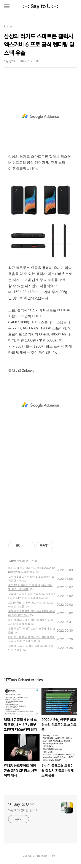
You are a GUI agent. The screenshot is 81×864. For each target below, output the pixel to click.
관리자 (55, 855)
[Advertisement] (40, 116)
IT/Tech (12, 560)
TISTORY (42, 855)
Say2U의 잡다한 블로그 (22, 810)
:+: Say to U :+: (40, 6)
